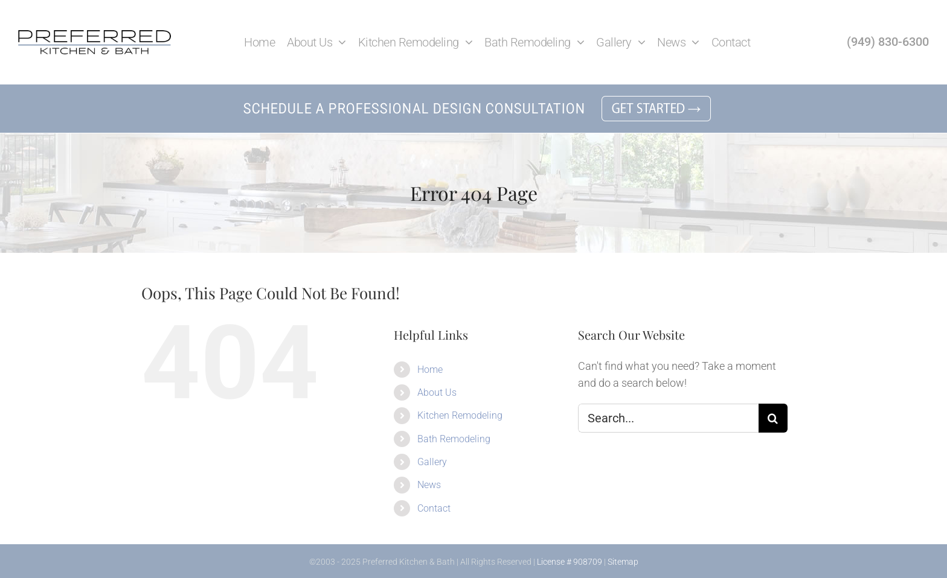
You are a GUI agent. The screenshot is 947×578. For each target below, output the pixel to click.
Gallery (432, 462)
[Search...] (668, 418)
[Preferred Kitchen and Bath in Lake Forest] (94, 35)
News (429, 485)
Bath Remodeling (453, 439)
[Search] (773, 418)
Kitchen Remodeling (459, 415)
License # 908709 (569, 562)
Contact (434, 508)
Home (430, 369)
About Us (437, 392)
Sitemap (623, 562)
